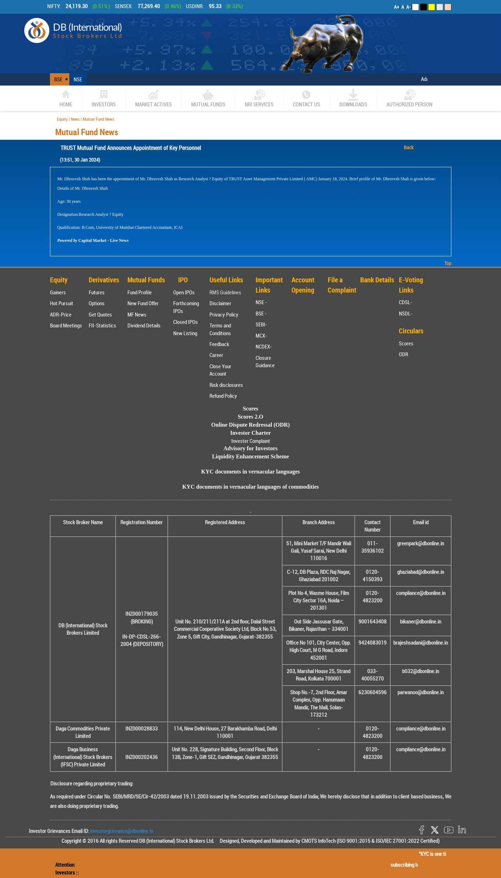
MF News (136, 314)
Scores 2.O (250, 417)
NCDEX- (264, 346)
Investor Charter (250, 433)
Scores (406, 343)
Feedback (219, 343)
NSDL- (406, 313)
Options (97, 303)
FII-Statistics (102, 325)
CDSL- (405, 302)
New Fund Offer (143, 303)
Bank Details (377, 279)
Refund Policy (223, 395)
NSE (78, 79)
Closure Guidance (265, 361)
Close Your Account (220, 370)
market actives (153, 98)
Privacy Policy (223, 314)
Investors (104, 98)
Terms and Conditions (220, 329)
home (66, 98)
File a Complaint (342, 285)
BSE (58, 79)
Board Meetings (66, 325)
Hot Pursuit (61, 303)
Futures (97, 292)
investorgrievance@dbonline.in (121, 830)
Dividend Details (144, 325)
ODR (403, 354)
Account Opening (303, 285)
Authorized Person (409, 98)
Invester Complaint (250, 440)
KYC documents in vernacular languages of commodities (250, 487)
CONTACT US (306, 98)
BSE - (261, 313)
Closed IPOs (185, 321)
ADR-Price (60, 314)
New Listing (185, 333)
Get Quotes (100, 314)
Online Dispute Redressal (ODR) (250, 425)
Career (216, 354)
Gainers (58, 292)
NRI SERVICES (259, 98)
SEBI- (261, 324)
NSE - (261, 302)
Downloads (353, 98)
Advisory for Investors (250, 448)
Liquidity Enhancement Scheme (250, 456)
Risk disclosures (226, 384)
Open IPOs (184, 292)
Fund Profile (139, 292)
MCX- (261, 335)
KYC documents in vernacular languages (250, 472)
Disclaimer (220, 303)
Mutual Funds (208, 98)
